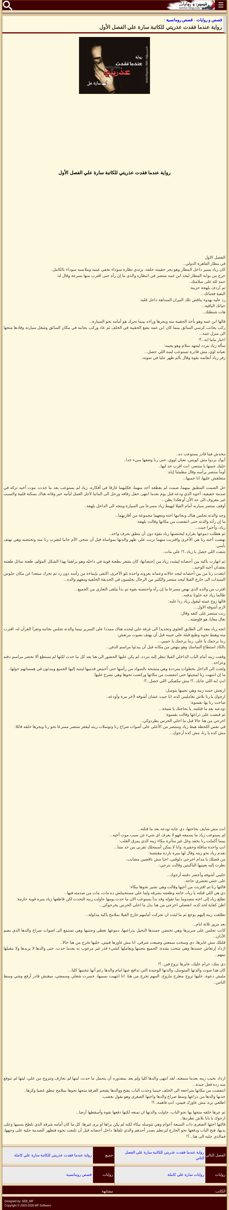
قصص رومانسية (79, 1175)
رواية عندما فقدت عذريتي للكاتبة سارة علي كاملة (53, 1155)
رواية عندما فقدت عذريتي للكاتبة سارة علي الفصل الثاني (164, 1155)
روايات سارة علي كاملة (185, 1175)
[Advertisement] (114, 132)
